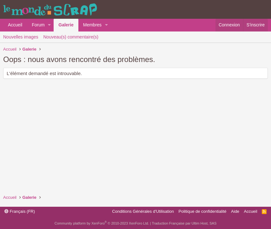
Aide (235, 211)
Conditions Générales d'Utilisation (143, 211)
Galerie (65, 24)
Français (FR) (19, 211)
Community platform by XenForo (102, 223)
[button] (49, 25)
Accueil (15, 24)
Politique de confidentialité (203, 211)
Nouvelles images (20, 36)
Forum (38, 24)
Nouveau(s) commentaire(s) (71, 36)
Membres (92, 24)
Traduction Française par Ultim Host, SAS (184, 223)
